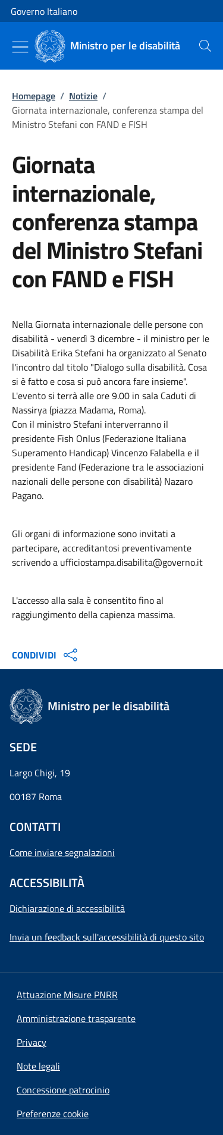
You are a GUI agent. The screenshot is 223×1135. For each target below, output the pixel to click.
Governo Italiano (44, 11)
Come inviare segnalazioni (62, 852)
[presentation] (205, 46)
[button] (53, 1113)
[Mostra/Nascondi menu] (20, 47)
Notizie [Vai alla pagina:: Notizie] (83, 96)
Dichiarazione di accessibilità (67, 908)
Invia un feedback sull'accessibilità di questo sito (107, 937)
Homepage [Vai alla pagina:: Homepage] (33, 96)
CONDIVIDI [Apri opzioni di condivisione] (46, 654)
